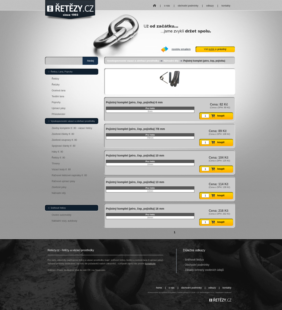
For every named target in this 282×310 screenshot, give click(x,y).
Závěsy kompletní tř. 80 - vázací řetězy (72, 128)
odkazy (210, 5)
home (154, 4)
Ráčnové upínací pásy (63, 181)
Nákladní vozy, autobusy (64, 220)
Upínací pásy (58, 108)
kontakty (225, 5)
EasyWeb (172, 292)
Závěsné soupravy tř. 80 (64, 140)
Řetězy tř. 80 (58, 157)
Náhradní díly (171, 60)
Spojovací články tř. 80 (63, 145)
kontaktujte (150, 263)
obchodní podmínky (188, 5)
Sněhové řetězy (58, 208)
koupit (220, 115)
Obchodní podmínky (197, 264)
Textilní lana (58, 96)
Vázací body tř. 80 (61, 169)
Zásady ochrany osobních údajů (204, 269)
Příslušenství (58, 114)
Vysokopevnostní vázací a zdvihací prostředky (133, 60)
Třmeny (56, 163)
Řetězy (55, 78)
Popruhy (56, 102)
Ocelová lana (58, 90)
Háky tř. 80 (57, 151)
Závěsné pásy (59, 187)
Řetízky (56, 84)
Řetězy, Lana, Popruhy (62, 71)
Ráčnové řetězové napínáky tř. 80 (69, 175)
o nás (167, 5)
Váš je (215, 49)
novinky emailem (181, 49)
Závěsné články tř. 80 (63, 134)
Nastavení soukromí (223, 292)
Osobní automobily (61, 215)
